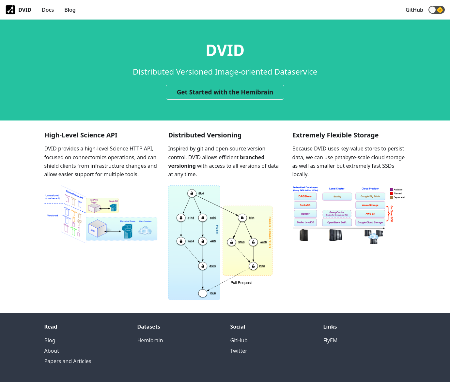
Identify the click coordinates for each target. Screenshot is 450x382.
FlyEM (330, 340)
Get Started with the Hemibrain (225, 92)
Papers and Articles (67, 361)
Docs (48, 9)
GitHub (414, 9)
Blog (69, 9)
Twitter (238, 350)
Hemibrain (150, 340)
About (51, 350)
